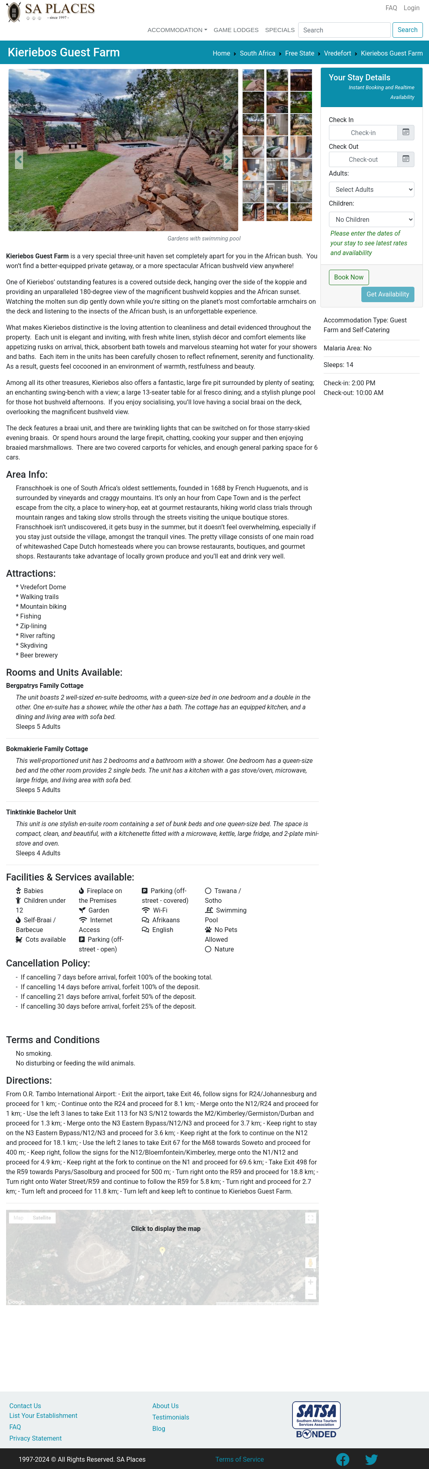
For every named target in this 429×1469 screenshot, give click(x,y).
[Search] (344, 30)
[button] (19, 159)
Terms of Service (240, 1459)
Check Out (344, 146)
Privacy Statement (35, 1438)
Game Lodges (236, 29)
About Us (165, 1406)
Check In (341, 120)
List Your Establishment (43, 1416)
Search (408, 30)
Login (412, 8)
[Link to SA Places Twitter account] (371, 1462)
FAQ (391, 8)
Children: (341, 203)
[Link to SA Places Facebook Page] (342, 1462)
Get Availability (388, 294)
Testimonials (170, 1417)
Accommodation (175, 29)
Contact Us (25, 1406)
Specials (280, 29)
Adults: (339, 173)
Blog (158, 1428)
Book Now (349, 277)
